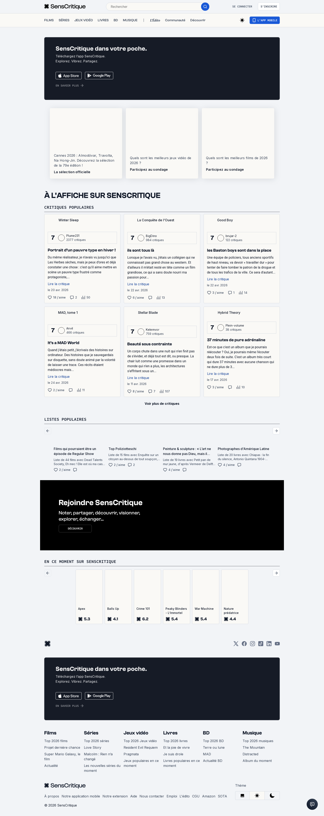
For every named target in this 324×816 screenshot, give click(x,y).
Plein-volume (235, 325)
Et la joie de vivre (176, 747)
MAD (207, 754)
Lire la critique (59, 284)
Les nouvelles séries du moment (102, 768)
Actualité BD (212, 761)
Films (50, 733)
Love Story (92, 747)
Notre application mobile (81, 796)
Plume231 (73, 235)
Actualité (51, 766)
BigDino (151, 236)
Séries (91, 733)
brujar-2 (231, 236)
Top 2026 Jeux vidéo (140, 741)
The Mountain (254, 747)
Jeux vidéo (136, 733)
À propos (51, 796)
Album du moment (257, 761)
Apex (81, 608)
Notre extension (115, 796)
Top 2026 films (56, 741)
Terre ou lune (214, 747)
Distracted (250, 754)
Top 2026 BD (213, 741)
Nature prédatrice (231, 611)
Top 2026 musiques (258, 741)
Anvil (69, 328)
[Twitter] (235, 645)
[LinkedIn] (269, 645)
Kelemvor (152, 329)
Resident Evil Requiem (141, 747)
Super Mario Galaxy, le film (62, 756)
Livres (170, 733)
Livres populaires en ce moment (181, 763)
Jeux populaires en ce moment (141, 763)
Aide (133, 796)
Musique (252, 733)
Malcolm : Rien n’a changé (98, 756)
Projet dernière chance (62, 747)
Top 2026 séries (96, 741)
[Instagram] (252, 645)
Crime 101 (143, 608)
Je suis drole (173, 754)
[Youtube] (277, 645)
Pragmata (131, 754)
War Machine (204, 608)
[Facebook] (244, 645)
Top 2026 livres (175, 741)
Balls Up (113, 608)
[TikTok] (260, 645)
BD (206, 733)
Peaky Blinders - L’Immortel (176, 611)
